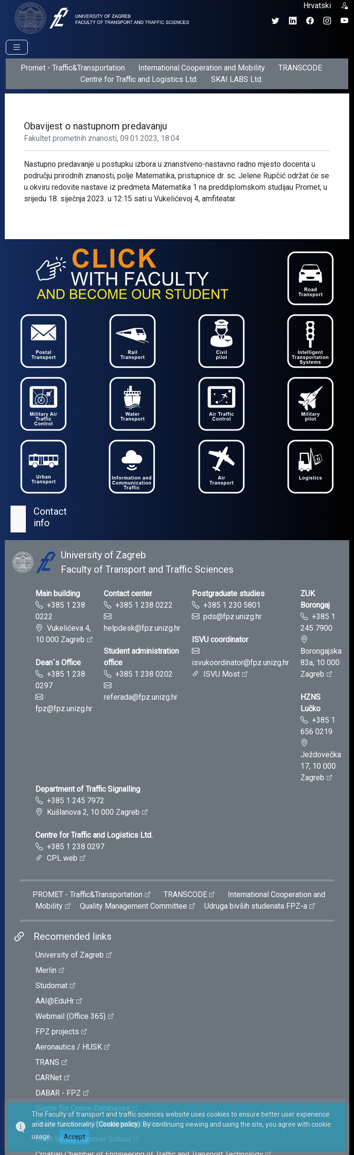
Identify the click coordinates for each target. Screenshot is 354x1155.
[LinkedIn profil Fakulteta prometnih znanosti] (293, 20)
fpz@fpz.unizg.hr (63, 708)
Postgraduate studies (228, 593)
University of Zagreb (69, 954)
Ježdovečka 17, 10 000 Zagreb (320, 766)
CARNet (48, 1077)
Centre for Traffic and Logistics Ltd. (139, 79)
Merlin (45, 970)
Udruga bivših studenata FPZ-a (255, 906)
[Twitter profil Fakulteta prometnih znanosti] (275, 20)
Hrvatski (317, 5)
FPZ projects (57, 1031)
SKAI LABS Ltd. (237, 79)
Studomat (51, 985)
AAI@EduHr (54, 1000)
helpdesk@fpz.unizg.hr (142, 628)
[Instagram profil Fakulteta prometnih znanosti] (327, 20)
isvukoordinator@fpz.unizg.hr (240, 662)
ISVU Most (221, 674)
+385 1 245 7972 (75, 800)
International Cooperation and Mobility (201, 67)
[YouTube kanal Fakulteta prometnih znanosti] (344, 20)
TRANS (47, 1062)
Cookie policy (118, 1124)
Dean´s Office (58, 662)
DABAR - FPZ (58, 1092)
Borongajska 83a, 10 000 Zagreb (321, 663)
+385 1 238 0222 (144, 605)
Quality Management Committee (133, 906)
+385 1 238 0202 (144, 674)
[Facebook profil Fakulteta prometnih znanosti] (310, 20)
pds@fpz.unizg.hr (232, 616)
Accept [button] (74, 1137)
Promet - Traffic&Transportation (73, 67)
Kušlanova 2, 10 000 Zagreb (93, 812)
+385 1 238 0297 (75, 846)
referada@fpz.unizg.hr (140, 697)
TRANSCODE (300, 67)
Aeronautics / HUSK (68, 1046)
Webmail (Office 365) (70, 1016)
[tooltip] (100, 17)
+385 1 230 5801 (232, 605)
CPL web (62, 858)
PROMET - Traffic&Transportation (88, 894)
